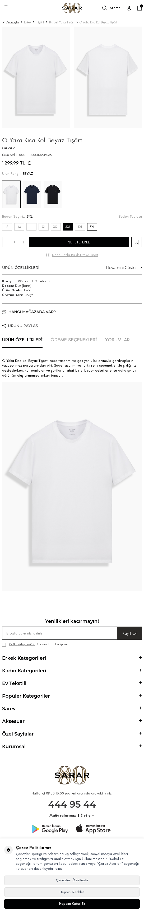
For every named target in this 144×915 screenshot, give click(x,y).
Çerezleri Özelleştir (72, 880)
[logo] (72, 8)
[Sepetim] (139, 8)
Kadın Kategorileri (72, 671)
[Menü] (5, 8)
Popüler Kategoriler (72, 696)
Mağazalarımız (62, 815)
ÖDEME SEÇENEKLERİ (73, 340)
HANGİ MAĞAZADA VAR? (29, 311)
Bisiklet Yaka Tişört (62, 22)
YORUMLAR (117, 340)
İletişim (88, 815)
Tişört (40, 22)
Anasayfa (10, 22)
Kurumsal (72, 746)
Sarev (72, 709)
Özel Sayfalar (72, 734)
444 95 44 (72, 804)
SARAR (8, 148)
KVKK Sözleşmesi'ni (21, 644)
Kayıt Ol (130, 633)
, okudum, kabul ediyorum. (36, 644)
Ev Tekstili (72, 683)
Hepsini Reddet (72, 892)
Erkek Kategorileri (72, 658)
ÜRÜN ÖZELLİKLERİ (72, 267)
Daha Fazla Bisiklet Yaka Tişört (75, 255)
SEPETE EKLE (79, 242)
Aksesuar (72, 721)
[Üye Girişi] (129, 8)
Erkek (27, 22)
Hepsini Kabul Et (72, 903)
